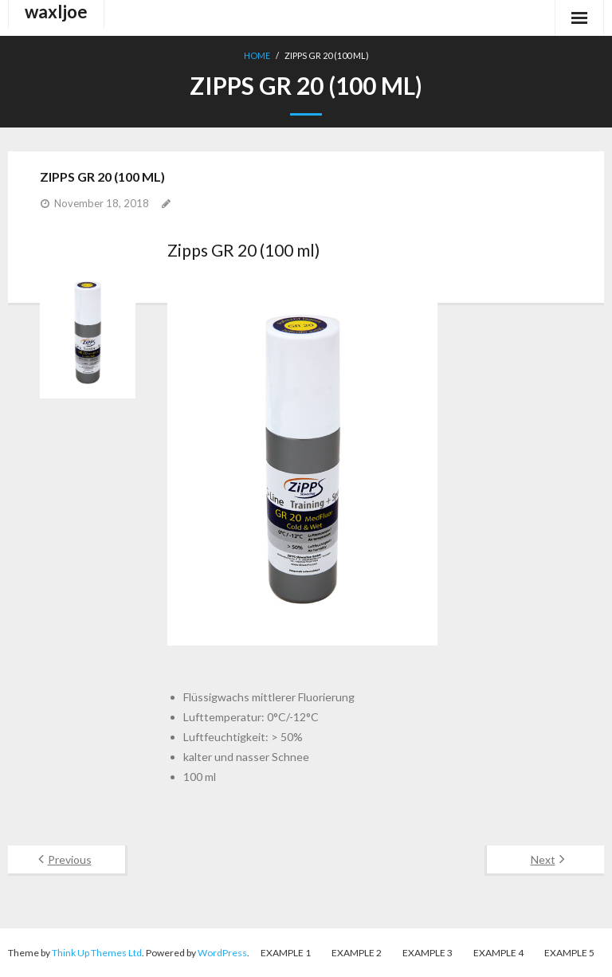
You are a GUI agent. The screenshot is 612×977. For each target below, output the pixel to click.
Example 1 (286, 953)
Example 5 (569, 953)
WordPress (222, 953)
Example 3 (427, 953)
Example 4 (498, 953)
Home (257, 55)
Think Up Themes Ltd (97, 953)
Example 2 (357, 953)
